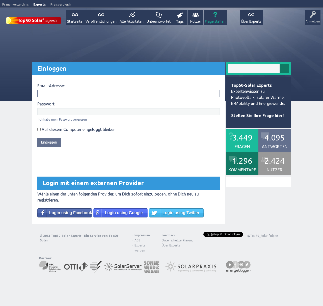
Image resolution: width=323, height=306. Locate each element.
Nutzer (195, 21)
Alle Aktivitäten (132, 21)
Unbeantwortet (159, 21)
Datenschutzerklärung (174, 240)
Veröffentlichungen (101, 21)
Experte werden (140, 248)
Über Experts (251, 21)
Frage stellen (215, 21)
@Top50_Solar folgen (262, 235)
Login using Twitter (181, 213)
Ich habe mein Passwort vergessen (63, 119)
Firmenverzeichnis (15, 4)
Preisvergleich (60, 4)
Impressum (142, 235)
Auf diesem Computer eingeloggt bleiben (76, 129)
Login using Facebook (70, 213)
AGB (137, 240)
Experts (39, 4)
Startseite (75, 21)
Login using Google (124, 213)
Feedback (168, 235)
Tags (180, 21)
